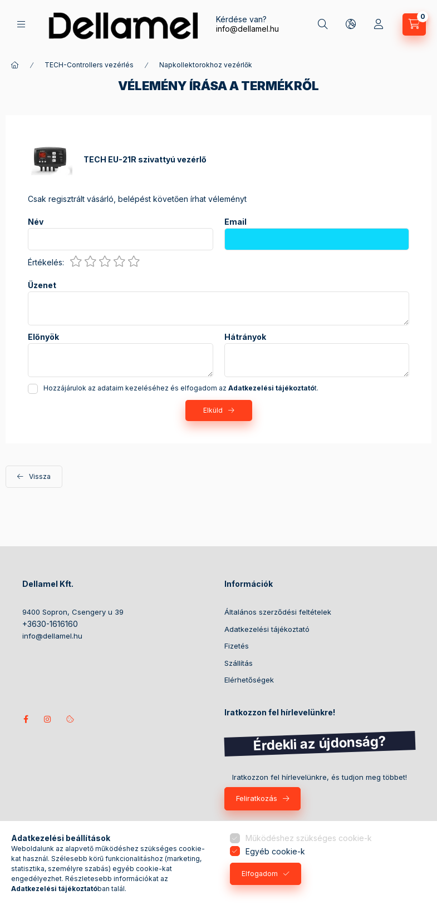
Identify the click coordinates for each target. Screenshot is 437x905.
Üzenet (42, 285)
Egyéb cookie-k (275, 851)
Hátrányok (245, 337)
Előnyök (43, 337)
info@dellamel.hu (247, 28)
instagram (48, 719)
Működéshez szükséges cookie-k (308, 838)
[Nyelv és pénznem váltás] (351, 24)
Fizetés (236, 645)
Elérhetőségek (249, 679)
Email (235, 221)
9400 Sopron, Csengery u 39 (73, 611)
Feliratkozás (256, 798)
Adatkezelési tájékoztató (267, 629)
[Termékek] (21, 24)
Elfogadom (260, 873)
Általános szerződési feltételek (277, 611)
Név (35, 221)
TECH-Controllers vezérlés (89, 65)
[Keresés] (323, 24)
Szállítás (238, 663)
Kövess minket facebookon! (25, 719)
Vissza (40, 476)
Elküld (213, 410)
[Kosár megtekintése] (414, 24)
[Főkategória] (15, 65)
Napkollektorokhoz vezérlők (205, 65)
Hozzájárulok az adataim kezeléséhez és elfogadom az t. (180, 388)
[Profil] (378, 24)
